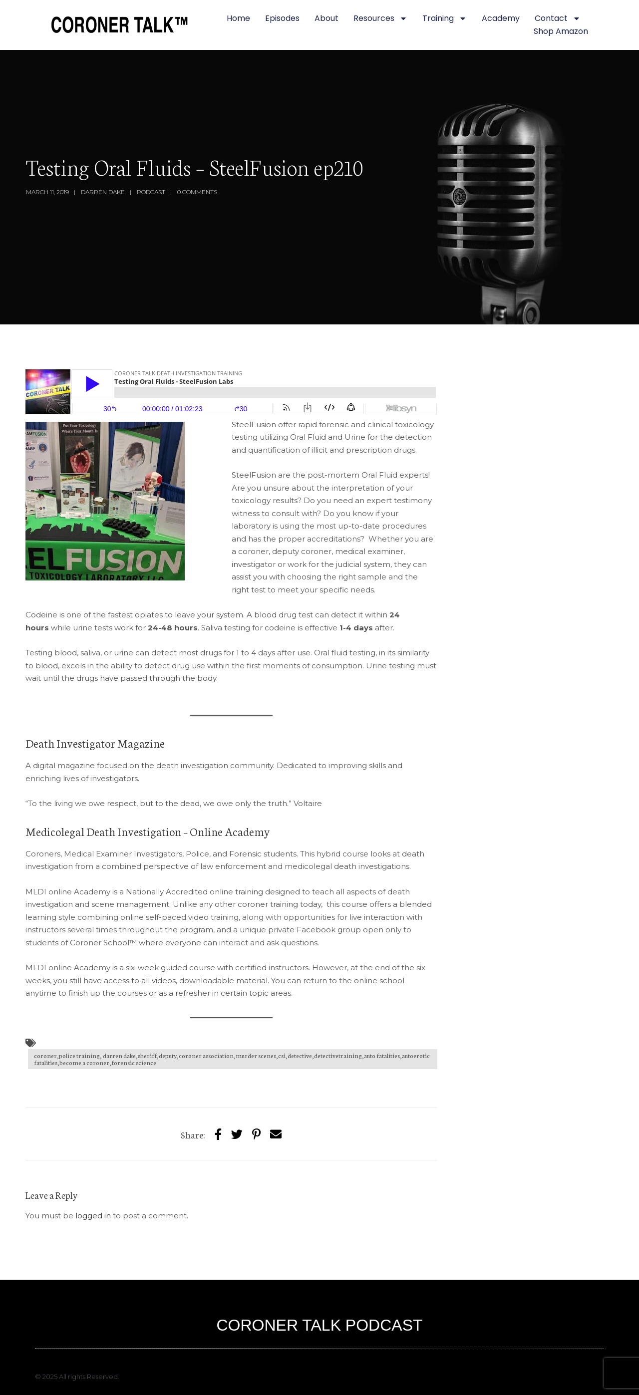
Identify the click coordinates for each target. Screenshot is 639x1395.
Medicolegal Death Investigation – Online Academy (148, 831)
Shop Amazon (561, 31)
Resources (380, 18)
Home (238, 18)
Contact (558, 18)
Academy (501, 18)
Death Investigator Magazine (95, 743)
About (326, 18)
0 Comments (197, 192)
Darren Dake (103, 192)
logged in (93, 1215)
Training (444, 18)
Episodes (282, 18)
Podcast (151, 192)
